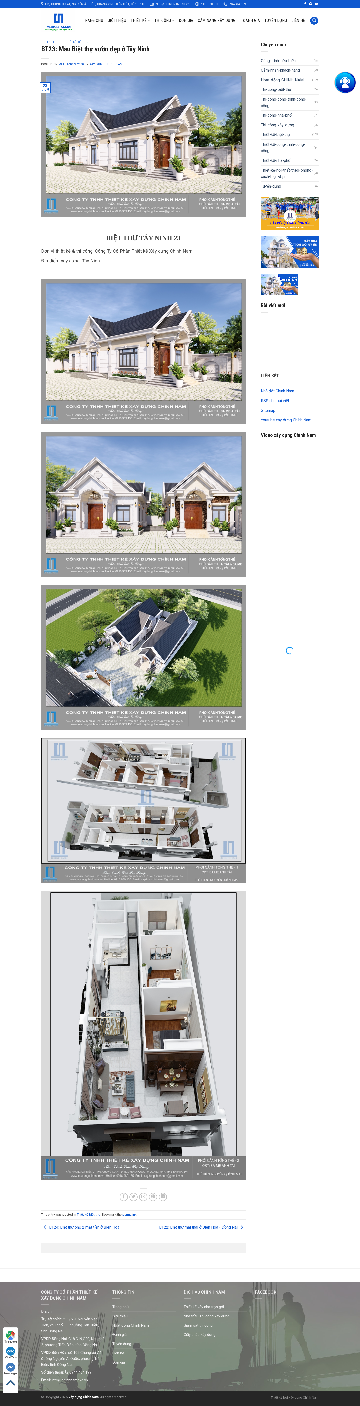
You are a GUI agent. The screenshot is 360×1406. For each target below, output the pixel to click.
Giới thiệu (117, 20)
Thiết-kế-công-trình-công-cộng (283, 147)
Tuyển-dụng (271, 186)
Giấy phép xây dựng (200, 1334)
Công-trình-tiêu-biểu (278, 60)
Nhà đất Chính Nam (277, 391)
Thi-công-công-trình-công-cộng (284, 102)
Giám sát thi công (198, 1325)
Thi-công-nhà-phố (276, 115)
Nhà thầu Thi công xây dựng (207, 1316)
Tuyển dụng (275, 20)
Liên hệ (298, 20)
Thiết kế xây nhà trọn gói (204, 1307)
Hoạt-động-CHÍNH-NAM (282, 80)
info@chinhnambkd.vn (70, 1380)
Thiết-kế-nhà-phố (275, 160)
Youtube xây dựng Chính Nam (286, 420)
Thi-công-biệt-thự (276, 89)
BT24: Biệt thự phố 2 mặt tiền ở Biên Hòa (80, 1227)
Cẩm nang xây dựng (218, 20)
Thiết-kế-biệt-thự (88, 1214)
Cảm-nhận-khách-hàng (280, 70)
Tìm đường (11, 1337)
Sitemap (268, 410)
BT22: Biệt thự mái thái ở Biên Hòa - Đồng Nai (202, 1227)
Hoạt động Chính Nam (130, 1325)
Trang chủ (93, 20)
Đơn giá (186, 20)
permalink (129, 1214)
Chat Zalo (10, 1353)
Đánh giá (251, 20)
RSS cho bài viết (275, 400)
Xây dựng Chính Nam (106, 64)
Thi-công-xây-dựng (277, 125)
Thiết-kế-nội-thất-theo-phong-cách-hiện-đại (287, 173)
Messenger (10, 1369)
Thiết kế (140, 20)
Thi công (164, 20)
